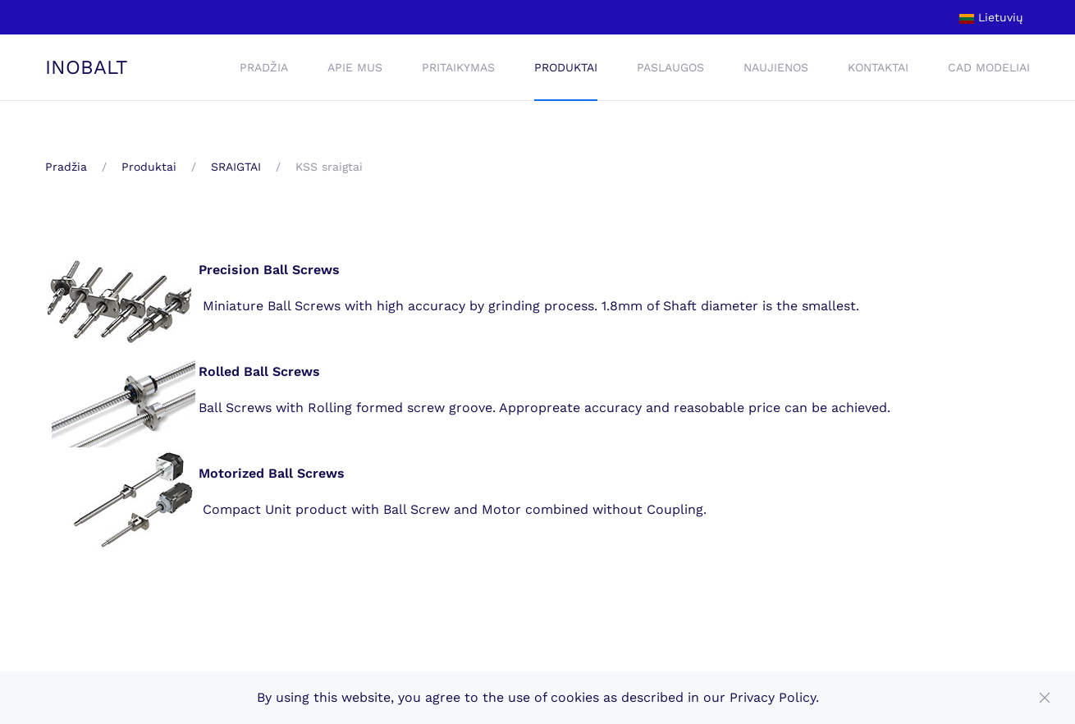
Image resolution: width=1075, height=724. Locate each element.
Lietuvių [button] (991, 17)
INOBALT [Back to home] (86, 67)
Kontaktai (878, 67)
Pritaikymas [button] (458, 67)
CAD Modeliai (989, 67)
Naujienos (775, 67)
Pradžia (264, 67)
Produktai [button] (565, 67)
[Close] (1044, 697)
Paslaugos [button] (670, 67)
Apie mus (354, 67)
